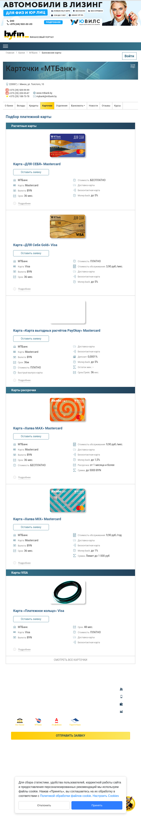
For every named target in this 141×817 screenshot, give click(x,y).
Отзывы (106, 105)
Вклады (21, 105)
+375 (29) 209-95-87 (17, 93)
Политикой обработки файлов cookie (65, 795)
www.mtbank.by (42, 93)
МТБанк (38, 722)
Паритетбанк (75, 722)
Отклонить (44, 805)
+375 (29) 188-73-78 (17, 96)
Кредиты (33, 105)
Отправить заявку (70, 735)
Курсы (117, 105)
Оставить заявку (31, 172)
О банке (9, 105)
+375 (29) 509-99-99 (17, 90)
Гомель (126, 38)
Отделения (62, 105)
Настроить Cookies (106, 795)
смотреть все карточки (70, 659)
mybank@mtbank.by (45, 96)
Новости (93, 105)
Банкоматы (77, 105)
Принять (97, 805)
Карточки (47, 105)
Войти (129, 56)
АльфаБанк (57, 722)
